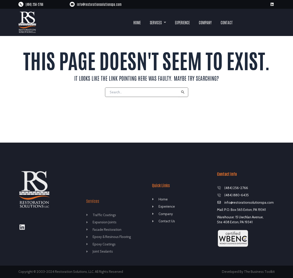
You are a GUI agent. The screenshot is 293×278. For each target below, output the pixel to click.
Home (137, 22)
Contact (227, 22)
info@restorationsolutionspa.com (99, 4)
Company (205, 22)
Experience (182, 22)
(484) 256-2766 (34, 4)
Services (158, 22)
